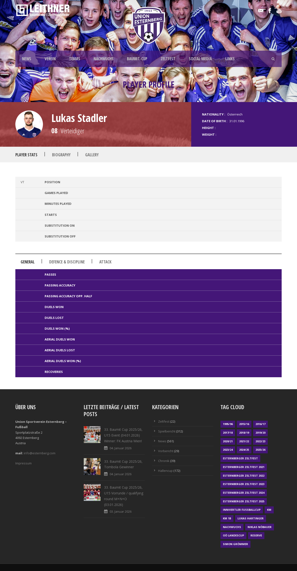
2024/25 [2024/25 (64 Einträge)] (244, 449)
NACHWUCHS (103, 58)
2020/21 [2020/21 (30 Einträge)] (228, 441)
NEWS (26, 58)
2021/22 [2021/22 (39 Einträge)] (244, 441)
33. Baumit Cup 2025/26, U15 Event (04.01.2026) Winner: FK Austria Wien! (123, 435)
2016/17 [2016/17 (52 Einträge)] (260, 424)
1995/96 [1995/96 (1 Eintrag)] (228, 424)
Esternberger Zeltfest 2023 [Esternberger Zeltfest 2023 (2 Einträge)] (243, 484)
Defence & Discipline (67, 262)
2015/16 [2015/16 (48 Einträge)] (244, 424)
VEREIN (50, 58)
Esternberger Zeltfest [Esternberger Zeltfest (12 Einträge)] (240, 458)
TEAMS (74, 58)
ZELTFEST (168, 58)
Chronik (163, 461)
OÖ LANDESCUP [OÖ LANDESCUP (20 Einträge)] (233, 535)
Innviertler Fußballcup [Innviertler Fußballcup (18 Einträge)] (242, 509)
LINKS (230, 58)
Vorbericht (165, 451)
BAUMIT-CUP (137, 58)
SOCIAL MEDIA (200, 58)
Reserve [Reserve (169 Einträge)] (256, 535)
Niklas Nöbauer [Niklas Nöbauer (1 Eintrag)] (260, 527)
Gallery (92, 155)
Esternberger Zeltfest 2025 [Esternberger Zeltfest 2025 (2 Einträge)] (243, 501)
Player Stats (26, 155)
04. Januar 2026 (120, 448)
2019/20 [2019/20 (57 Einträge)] (260, 432)
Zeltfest (163, 421)
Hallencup (165, 470)
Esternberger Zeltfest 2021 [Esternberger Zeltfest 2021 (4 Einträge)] (243, 467)
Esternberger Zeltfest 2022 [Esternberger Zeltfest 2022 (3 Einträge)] (243, 475)
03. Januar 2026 (120, 511)
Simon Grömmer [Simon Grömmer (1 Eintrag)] (235, 544)
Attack (105, 262)
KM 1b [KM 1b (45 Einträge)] (227, 518)
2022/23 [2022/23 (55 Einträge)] (260, 441)
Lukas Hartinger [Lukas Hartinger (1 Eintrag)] (251, 518)
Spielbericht (166, 431)
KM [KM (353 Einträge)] (269, 509)
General (28, 262)
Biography (61, 155)
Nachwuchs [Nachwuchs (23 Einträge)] (232, 527)
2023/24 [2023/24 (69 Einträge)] (228, 449)
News (162, 441)
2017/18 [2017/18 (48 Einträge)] (228, 432)
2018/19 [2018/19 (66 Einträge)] (244, 432)
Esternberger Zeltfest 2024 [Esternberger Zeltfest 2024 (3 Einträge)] (243, 492)
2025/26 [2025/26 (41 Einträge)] (260, 449)
